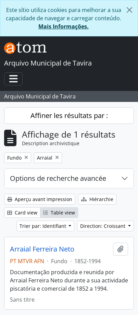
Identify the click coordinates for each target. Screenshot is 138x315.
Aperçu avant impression (39, 199)
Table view (59, 212)
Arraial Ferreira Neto (42, 249)
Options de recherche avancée (58, 178)
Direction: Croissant (103, 226)
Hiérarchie (97, 199)
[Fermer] (129, 10)
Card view (22, 212)
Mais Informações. (63, 26)
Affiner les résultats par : (69, 115)
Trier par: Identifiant (43, 226)
